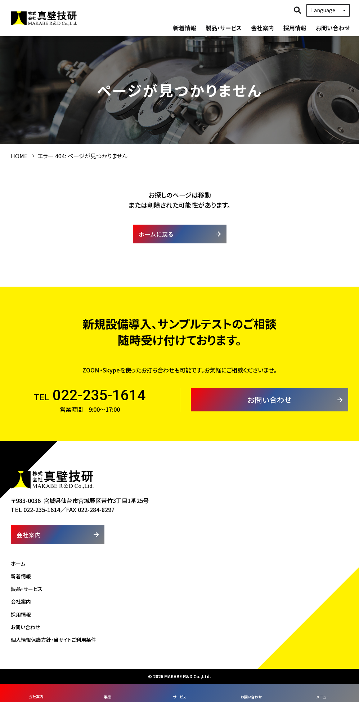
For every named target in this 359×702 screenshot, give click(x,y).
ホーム (18, 563)
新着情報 (184, 28)
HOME (19, 155)
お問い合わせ (333, 28)
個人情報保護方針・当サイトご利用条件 (53, 639)
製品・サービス (224, 28)
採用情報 (294, 28)
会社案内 (262, 28)
